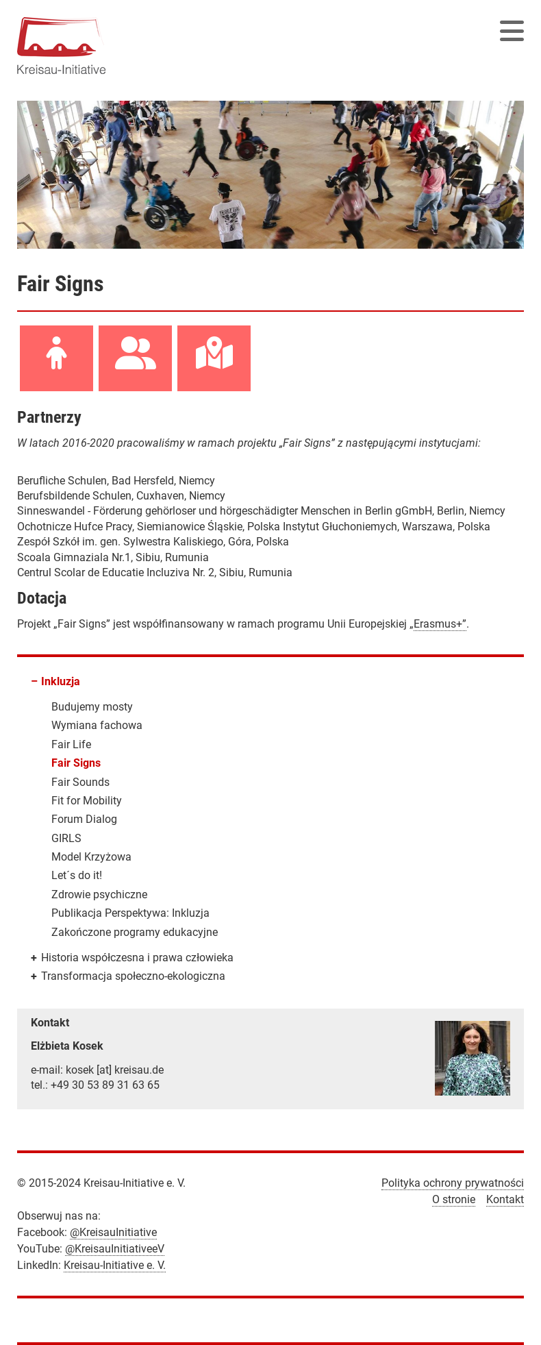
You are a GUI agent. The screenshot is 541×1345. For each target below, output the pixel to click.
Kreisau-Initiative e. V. (115, 1265)
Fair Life (71, 744)
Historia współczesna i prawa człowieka (137, 957)
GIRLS (66, 838)
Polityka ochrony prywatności (452, 1182)
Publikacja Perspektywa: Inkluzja (130, 913)
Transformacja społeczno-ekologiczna (133, 976)
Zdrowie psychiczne (99, 894)
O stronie (453, 1199)
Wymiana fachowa (96, 725)
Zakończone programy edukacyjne (134, 932)
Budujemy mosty (92, 706)
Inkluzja (60, 681)
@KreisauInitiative (113, 1232)
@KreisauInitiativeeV (114, 1248)
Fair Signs (76, 762)
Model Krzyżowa (91, 856)
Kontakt (505, 1199)
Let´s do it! (76, 875)
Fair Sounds (80, 782)
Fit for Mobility (86, 800)
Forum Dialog (84, 819)
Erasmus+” (440, 623)
